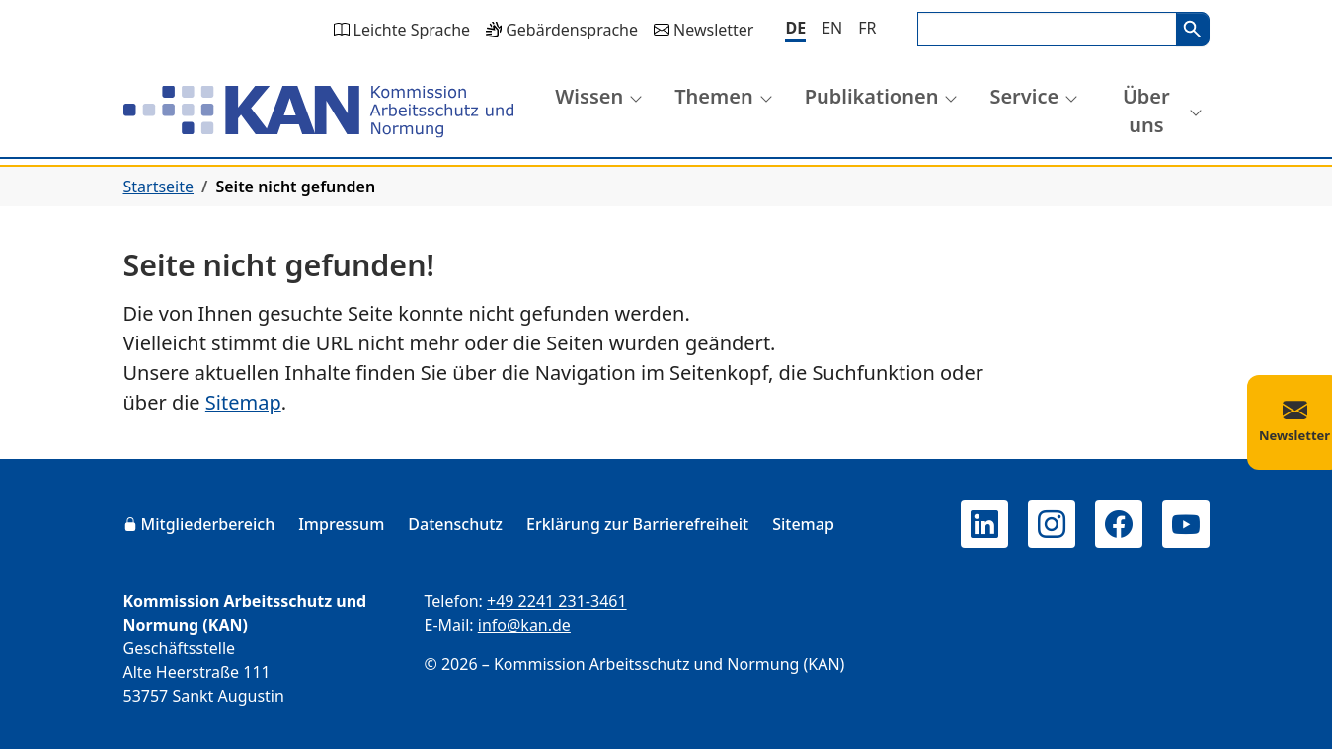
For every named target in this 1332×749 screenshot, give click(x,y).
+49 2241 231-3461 (557, 601)
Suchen (1193, 29)
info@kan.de (524, 625)
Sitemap (243, 402)
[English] (832, 27)
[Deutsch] (795, 29)
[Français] (867, 27)
